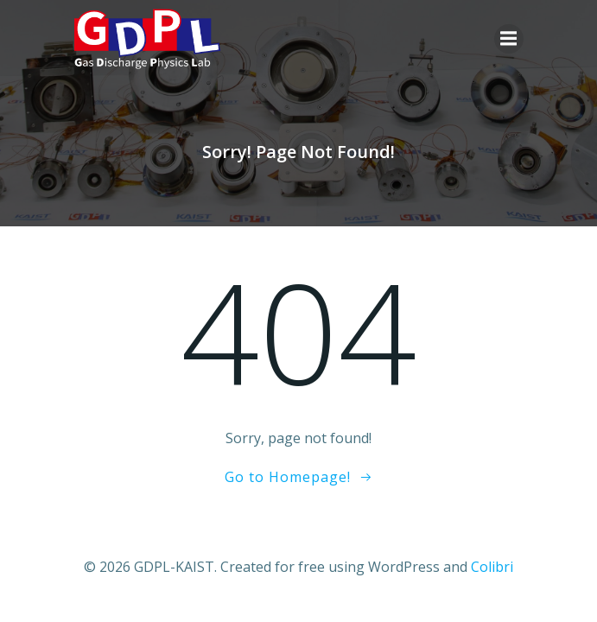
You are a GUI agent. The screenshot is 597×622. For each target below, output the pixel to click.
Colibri (492, 566)
